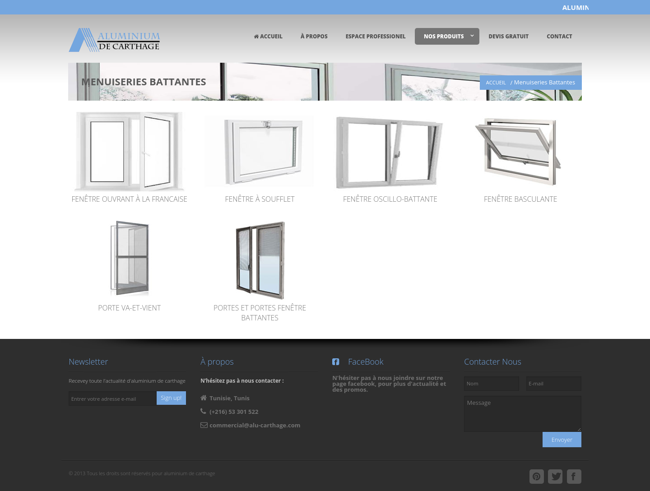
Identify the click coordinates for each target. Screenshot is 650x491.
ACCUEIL (268, 36)
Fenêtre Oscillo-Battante (390, 199)
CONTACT (559, 36)
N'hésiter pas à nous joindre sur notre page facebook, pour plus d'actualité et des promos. (389, 384)
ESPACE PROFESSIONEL (376, 36)
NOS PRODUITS (444, 36)
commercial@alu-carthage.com (254, 425)
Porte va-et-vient (129, 308)
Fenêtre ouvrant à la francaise (129, 199)
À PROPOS (314, 36)
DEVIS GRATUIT (508, 36)
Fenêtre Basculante (520, 199)
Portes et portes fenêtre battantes (260, 313)
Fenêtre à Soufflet (260, 199)
